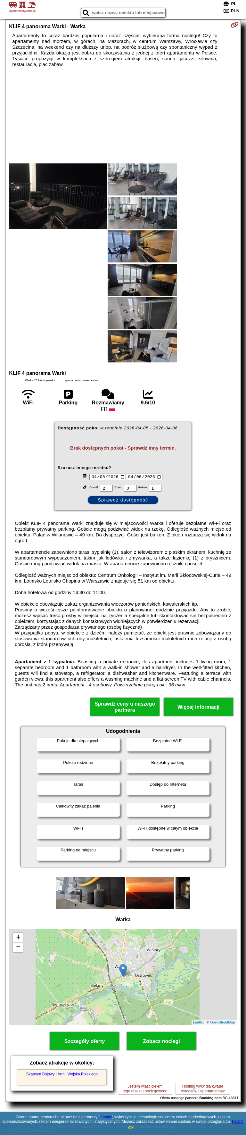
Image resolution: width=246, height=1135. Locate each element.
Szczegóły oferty (84, 1041)
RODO (237, 1121)
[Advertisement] (123, 115)
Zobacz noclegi (161, 1041)
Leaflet (198, 1022)
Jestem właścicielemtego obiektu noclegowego (145, 1088)
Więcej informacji (198, 707)
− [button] (18, 947)
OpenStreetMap (222, 1022)
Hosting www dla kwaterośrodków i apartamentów (203, 1088)
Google (106, 1117)
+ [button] (18, 938)
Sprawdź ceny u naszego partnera (124, 707)
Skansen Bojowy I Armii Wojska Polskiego (62, 1074)
